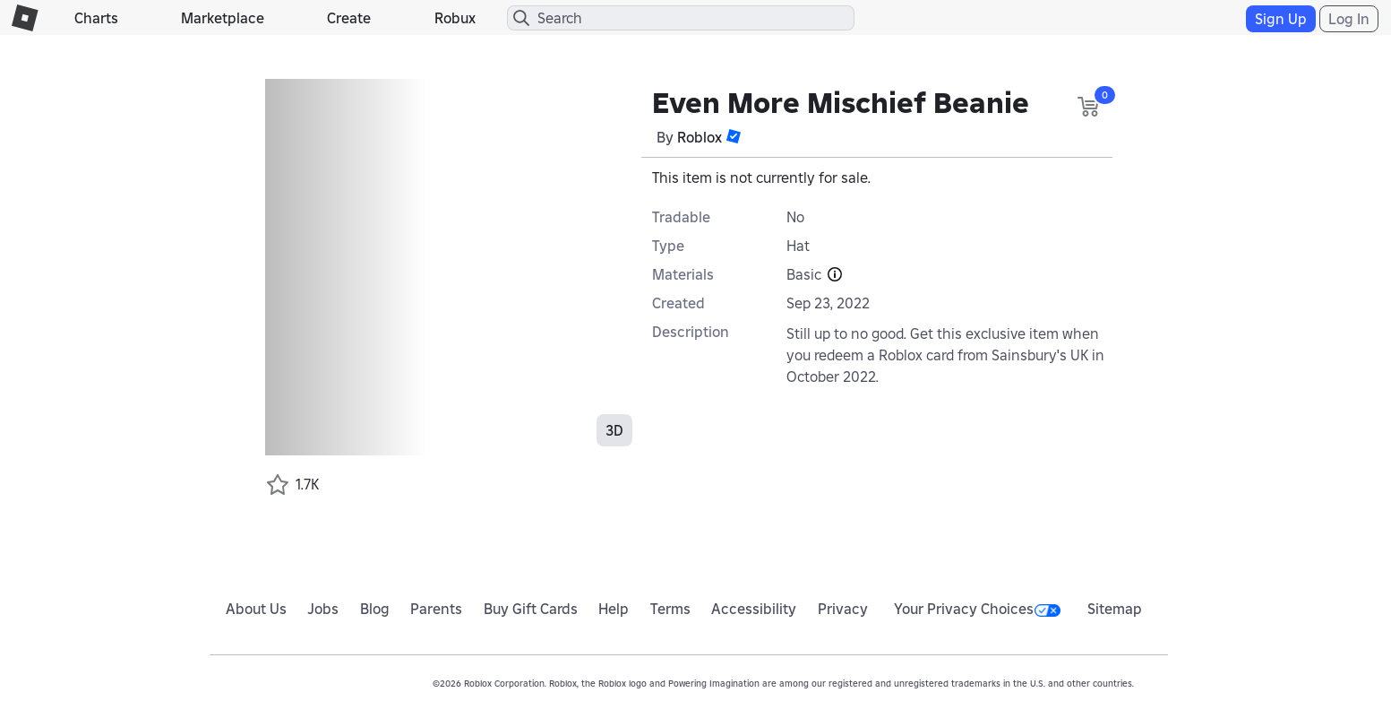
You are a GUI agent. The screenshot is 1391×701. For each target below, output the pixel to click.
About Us (256, 609)
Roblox (699, 137)
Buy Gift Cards (531, 609)
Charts (96, 18)
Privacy (843, 609)
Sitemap (1114, 609)
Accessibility (753, 609)
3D (614, 430)
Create (349, 18)
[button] (733, 136)
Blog (375, 609)
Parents (436, 609)
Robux (455, 18)
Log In (1349, 19)
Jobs (323, 609)
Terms (670, 609)
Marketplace (222, 18)
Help (613, 609)
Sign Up (1281, 19)
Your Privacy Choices (977, 609)
